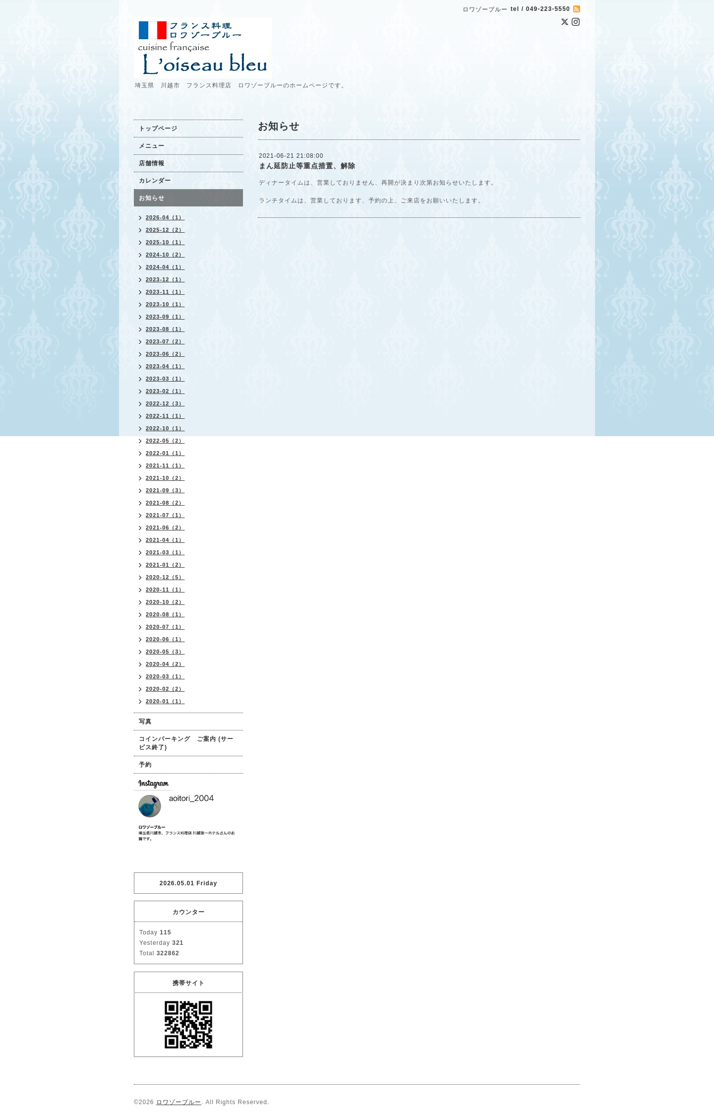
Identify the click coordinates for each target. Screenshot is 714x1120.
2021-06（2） (165, 527)
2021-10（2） (165, 478)
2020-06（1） (165, 639)
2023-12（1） (165, 279)
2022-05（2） (165, 441)
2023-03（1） (165, 379)
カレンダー (155, 180)
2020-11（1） (165, 590)
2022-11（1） (165, 416)
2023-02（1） (165, 391)
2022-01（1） (165, 453)
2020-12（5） (165, 577)
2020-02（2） (165, 689)
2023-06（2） (165, 354)
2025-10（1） (165, 242)
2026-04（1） (165, 217)
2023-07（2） (165, 341)
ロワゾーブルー (178, 1102)
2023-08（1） (165, 329)
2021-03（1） (165, 552)
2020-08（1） (165, 614)
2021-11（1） (165, 465)
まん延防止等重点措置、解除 (307, 166)
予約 (145, 764)
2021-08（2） (165, 503)
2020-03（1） (165, 676)
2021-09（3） (165, 490)
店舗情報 (152, 163)
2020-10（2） (165, 602)
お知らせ (152, 198)
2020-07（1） (165, 627)
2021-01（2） (165, 565)
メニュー (152, 145)
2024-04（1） (165, 267)
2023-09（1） (165, 317)
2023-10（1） (165, 304)
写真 (145, 721)
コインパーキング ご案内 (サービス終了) (186, 743)
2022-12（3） (165, 403)
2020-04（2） (165, 664)
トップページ (158, 128)
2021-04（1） (165, 540)
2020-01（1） (165, 701)
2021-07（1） (165, 515)
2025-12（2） (165, 230)
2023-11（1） (165, 292)
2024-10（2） (165, 255)
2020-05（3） (165, 652)
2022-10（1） (165, 428)
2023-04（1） (165, 366)
